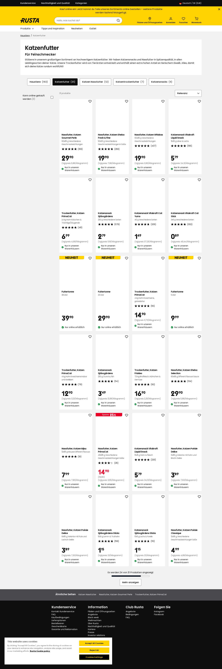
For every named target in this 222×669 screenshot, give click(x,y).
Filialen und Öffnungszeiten (101, 611)
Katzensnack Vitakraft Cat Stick (185, 216)
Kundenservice (28, 3)
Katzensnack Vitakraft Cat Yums (149, 216)
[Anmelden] (171, 20)
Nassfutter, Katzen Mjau (76, 450)
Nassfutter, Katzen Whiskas (149, 138)
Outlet (92, 28)
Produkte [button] (27, 28)
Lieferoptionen (59, 620)
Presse (91, 632)
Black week (93, 617)
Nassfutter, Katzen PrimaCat (112, 453)
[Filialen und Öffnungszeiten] (150, 20)
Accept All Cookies (94, 643)
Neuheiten (77, 28)
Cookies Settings (94, 657)
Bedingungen (132, 614)
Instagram (159, 611)
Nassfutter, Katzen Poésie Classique (185, 535)
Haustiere (25, 35)
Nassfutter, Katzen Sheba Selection (185, 373)
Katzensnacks (161, 82)
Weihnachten (94, 620)
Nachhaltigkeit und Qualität (55, 3)
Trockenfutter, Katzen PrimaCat (76, 218)
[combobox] (85, 20)
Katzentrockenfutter (130, 82)
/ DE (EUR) (190, 3)
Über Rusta (93, 623)
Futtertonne (76, 293)
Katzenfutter (65, 82)
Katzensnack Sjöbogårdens (112, 216)
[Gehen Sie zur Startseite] (30, 20)
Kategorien (81, 3)
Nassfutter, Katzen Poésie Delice (185, 453)
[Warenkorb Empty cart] (196, 20)
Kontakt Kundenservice (63, 611)
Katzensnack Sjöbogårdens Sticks (112, 533)
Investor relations (96, 635)
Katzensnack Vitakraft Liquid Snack (185, 138)
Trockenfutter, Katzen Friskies (149, 375)
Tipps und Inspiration (52, 28)
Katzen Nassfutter (95, 82)
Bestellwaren (58, 623)
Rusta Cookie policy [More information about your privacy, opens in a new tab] (40, 651)
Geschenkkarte (59, 626)
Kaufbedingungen (60, 617)
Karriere (91, 629)
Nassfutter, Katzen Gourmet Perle (76, 139)
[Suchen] (118, 20)
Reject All (94, 650)
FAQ (54, 614)
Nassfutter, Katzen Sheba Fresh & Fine (112, 139)
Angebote (93, 614)
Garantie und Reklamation (64, 629)
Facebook (159, 614)
